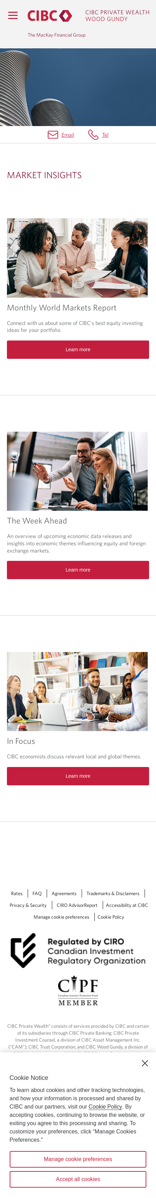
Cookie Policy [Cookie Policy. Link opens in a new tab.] (111, 917)
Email (68, 135)
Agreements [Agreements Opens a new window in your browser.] (64, 893)
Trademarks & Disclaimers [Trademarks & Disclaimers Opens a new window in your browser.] (112, 893)
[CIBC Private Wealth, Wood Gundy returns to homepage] (88, 16)
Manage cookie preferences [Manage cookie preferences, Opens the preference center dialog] (78, 1159)
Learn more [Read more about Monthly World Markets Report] (78, 349)
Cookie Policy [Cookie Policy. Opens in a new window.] (105, 1107)
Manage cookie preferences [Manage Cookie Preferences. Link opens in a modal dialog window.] (61, 917)
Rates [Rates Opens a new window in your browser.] (16, 893)
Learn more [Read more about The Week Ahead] (78, 570)
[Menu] (12, 15)
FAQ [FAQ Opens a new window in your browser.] (37, 893)
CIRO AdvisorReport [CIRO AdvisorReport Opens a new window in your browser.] (77, 905)
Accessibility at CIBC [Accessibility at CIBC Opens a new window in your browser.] (127, 905)
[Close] (145, 1063)
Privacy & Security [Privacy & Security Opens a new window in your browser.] (28, 905)
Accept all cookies (78, 1179)
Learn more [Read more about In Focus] (78, 776)
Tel (105, 135)
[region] (78, 1125)
